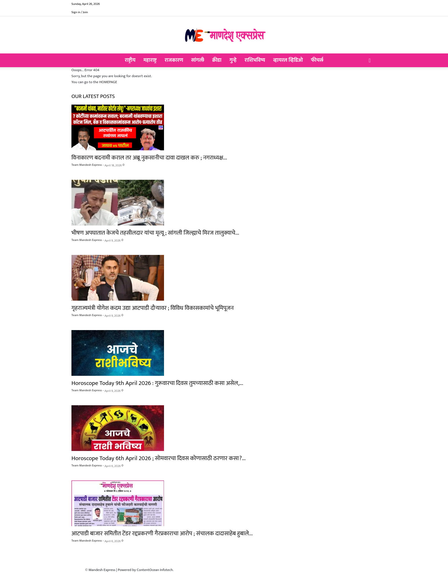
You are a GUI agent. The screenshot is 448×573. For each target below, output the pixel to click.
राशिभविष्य (255, 60)
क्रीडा (216, 60)
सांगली (197, 60)
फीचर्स (317, 60)
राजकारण (174, 60)
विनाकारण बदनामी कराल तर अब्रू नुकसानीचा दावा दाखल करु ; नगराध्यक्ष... (149, 158)
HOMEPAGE (108, 82)
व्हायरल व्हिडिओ (288, 60)
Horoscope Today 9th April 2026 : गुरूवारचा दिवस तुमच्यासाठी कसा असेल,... (157, 383)
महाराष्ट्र (150, 60)
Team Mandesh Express (86, 164)
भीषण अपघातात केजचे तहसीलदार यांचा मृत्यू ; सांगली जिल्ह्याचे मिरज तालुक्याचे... (155, 233)
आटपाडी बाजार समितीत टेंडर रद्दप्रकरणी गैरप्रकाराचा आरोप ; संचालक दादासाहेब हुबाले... (162, 533)
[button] (370, 60)
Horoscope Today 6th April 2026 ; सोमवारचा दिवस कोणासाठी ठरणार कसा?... (158, 458)
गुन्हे (233, 60)
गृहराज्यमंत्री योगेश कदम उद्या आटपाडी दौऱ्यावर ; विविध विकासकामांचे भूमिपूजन (152, 308)
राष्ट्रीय (130, 60)
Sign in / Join (79, 12)
